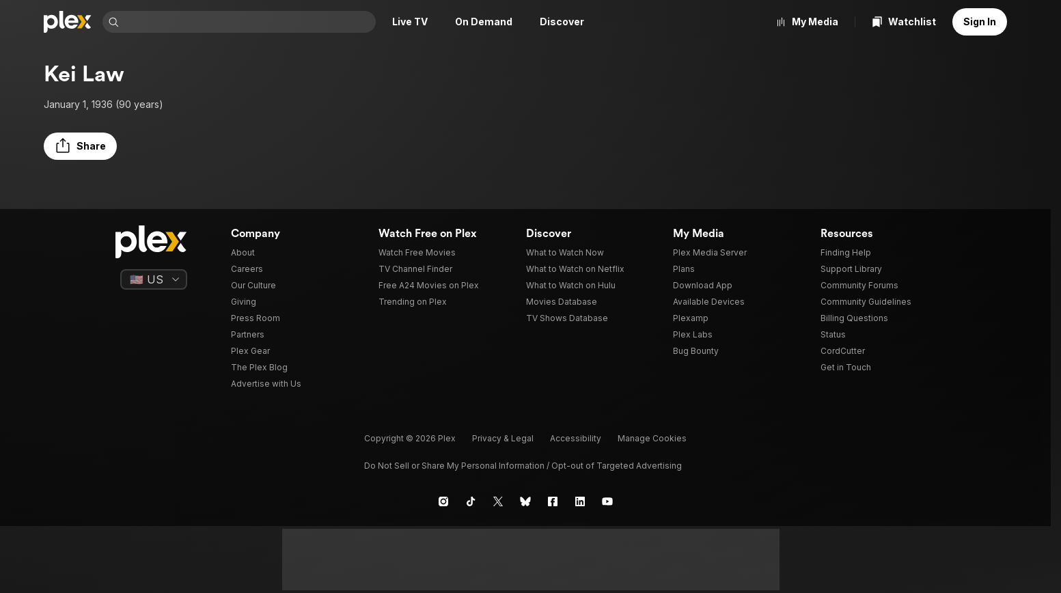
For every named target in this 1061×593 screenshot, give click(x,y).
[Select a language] (153, 279)
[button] (80, 146)
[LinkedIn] (580, 501)
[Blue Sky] (525, 501)
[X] (498, 501)
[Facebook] (552, 501)
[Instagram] (443, 501)
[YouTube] (607, 501)
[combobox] (249, 22)
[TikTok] (470, 501)
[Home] (68, 22)
